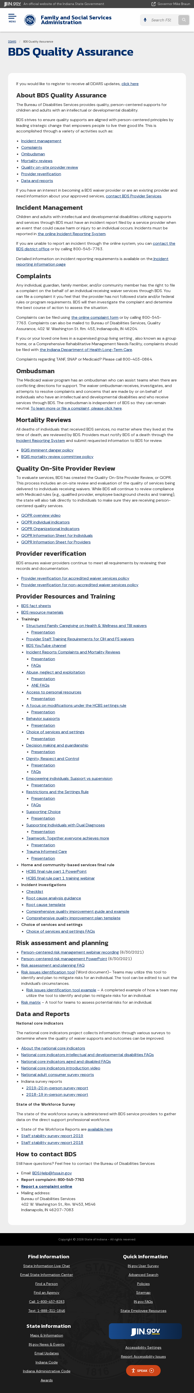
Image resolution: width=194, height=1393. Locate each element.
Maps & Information (46, 1335)
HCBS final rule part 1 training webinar (60, 878)
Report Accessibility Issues (143, 1356)
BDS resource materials (42, 612)
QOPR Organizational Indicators (50, 528)
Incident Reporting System (40, 440)
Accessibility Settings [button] (143, 1347)
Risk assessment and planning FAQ (53, 965)
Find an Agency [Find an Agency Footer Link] (46, 1292)
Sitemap (143, 1292)
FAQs (36, 665)
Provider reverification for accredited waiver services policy (75, 578)
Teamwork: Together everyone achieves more (67, 838)
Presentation (43, 632)
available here (100, 1129)
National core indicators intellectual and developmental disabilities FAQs (87, 1054)
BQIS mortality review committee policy (57, 456)
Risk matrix (31, 1002)
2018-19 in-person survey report (57, 1094)
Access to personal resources (53, 692)
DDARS (12, 41)
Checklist (34, 891)
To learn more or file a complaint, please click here (76, 408)
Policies (143, 1283)
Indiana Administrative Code (46, 1371)
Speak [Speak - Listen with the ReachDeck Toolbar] (142, 1370)
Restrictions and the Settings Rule (57, 791)
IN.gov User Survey (143, 1266)
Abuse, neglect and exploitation (55, 672)
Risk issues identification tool (48, 972)
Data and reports (37, 180)
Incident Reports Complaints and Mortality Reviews (73, 652)
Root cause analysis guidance (53, 898)
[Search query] (163, 20)
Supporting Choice (43, 811)
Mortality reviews (37, 160)
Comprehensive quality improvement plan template (73, 918)
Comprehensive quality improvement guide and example (77, 911)
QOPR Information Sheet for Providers (56, 542)
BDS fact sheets (36, 605)
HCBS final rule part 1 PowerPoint (56, 871)
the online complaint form (94, 317)
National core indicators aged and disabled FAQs (66, 1061)
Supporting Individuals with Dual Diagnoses (65, 825)
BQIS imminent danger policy (47, 450)
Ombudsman (33, 154)
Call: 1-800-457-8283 (46, 1301)
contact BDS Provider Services (133, 196)
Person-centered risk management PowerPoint (64, 958)
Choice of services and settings (55, 732)
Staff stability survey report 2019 (52, 1135)
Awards (47, 1380)
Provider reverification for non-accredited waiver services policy (79, 584)
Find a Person (46, 1283)
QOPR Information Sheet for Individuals (57, 535)
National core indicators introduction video (60, 1068)
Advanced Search (143, 1274)
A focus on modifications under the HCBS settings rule (76, 705)
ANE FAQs (40, 685)
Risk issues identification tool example (61, 990)
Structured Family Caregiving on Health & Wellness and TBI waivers (86, 625)
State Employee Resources (143, 1310)
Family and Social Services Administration (76, 19)
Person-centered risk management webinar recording (70, 952)
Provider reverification (41, 174)
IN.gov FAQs (143, 1301)
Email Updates (47, 1353)
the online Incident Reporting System (72, 233)
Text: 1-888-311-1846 (46, 1310)
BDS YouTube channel (46, 645)
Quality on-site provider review (49, 167)
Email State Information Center (46, 1274)
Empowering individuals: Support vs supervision (69, 778)
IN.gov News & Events (47, 1344)
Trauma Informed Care (46, 851)
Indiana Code (47, 1362)
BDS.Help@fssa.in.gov (52, 1173)
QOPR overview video (41, 515)
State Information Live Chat (46, 1266)
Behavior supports (43, 718)
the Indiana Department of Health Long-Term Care (86, 349)
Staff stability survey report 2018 (52, 1142)
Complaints (31, 147)
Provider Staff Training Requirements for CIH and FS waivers (80, 639)
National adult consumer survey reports (57, 1074)
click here (130, 83)
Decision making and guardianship (57, 745)
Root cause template (45, 904)
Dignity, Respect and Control (52, 758)
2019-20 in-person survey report (57, 1088)
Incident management (41, 141)
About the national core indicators (53, 1048)
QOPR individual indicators (45, 522)
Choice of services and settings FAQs (60, 931)
